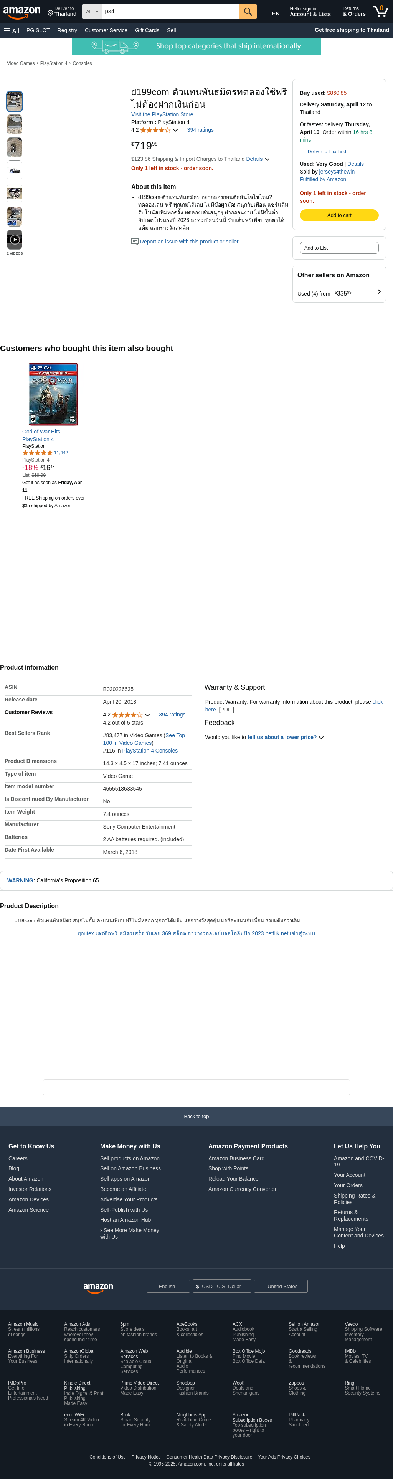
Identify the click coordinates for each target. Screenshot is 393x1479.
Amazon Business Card (236, 1158)
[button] (62, 11)
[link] (54, 435)
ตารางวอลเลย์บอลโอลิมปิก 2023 (225, 933)
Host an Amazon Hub (125, 1220)
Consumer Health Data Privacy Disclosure (209, 1457)
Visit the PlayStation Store (162, 114)
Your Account (349, 1175)
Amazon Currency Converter (242, 1189)
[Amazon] (23, 11)
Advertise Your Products (128, 1199)
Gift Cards (147, 30)
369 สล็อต (174, 933)
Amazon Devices (28, 1199)
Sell (171, 30)
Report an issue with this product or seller (185, 241)
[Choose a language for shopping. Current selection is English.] (168, 1286)
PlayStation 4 (54, 63)
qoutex (86, 933)
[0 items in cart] (380, 11)
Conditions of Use (107, 1457)
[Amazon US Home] (98, 1289)
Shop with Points (228, 1168)
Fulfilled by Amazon (323, 179)
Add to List (316, 248)
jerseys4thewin (337, 172)
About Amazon (25, 1179)
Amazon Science (28, 1210)
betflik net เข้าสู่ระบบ (290, 933)
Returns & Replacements (351, 1215)
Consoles (82, 63)
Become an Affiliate (123, 1189)
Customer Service (106, 30)
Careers (18, 1158)
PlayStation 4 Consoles (150, 751)
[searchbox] (170, 11)
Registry (67, 30)
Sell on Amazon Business (130, 1168)
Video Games (21, 63)
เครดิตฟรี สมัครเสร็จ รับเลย (128, 933)
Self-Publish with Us (124, 1210)
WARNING (20, 880)
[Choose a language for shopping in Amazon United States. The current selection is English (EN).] (270, 12)
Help (339, 1246)
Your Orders (348, 1185)
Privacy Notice (146, 1457)
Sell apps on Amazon (125, 1179)
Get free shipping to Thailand (352, 30)
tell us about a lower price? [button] (286, 737)
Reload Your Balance (233, 1179)
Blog (13, 1168)
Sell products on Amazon (130, 1158)
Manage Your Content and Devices (359, 1232)
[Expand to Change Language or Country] (184, 1287)
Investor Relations (29, 1189)
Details (355, 164)
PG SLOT (38, 30)
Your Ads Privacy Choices (284, 1457)
